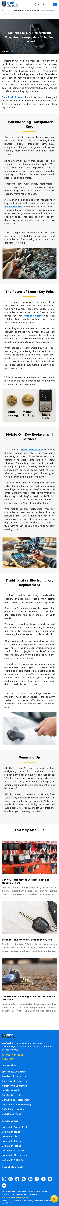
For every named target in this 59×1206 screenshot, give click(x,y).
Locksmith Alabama (12, 1159)
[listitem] (29, 869)
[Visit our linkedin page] (30, 1179)
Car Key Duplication (12, 1095)
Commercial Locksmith (14, 1081)
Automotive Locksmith (14, 1085)
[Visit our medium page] (50, 1179)
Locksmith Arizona (12, 1141)
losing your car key (32, 449)
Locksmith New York (13, 1150)
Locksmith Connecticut (14, 1127)
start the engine (33, 315)
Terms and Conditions (10, 1198)
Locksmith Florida (11, 1145)
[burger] (55, 5)
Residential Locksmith (14, 1076)
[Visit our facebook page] (17, 1179)
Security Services (11, 1113)
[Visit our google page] (10, 1179)
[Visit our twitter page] (43, 1179)
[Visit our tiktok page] (37, 1179)
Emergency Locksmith (14, 1071)
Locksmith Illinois (11, 1136)
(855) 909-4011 (12, 1054)
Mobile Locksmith (11, 1090)
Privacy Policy (23, 1198)
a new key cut (13, 206)
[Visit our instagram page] (4, 1179)
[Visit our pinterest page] (23, 1179)
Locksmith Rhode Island (15, 1155)
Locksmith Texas (11, 1131)
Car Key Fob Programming (16, 1104)
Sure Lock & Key (12, 97)
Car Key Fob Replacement (16, 1099)
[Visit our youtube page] (4, 1185)
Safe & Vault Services (14, 1109)
